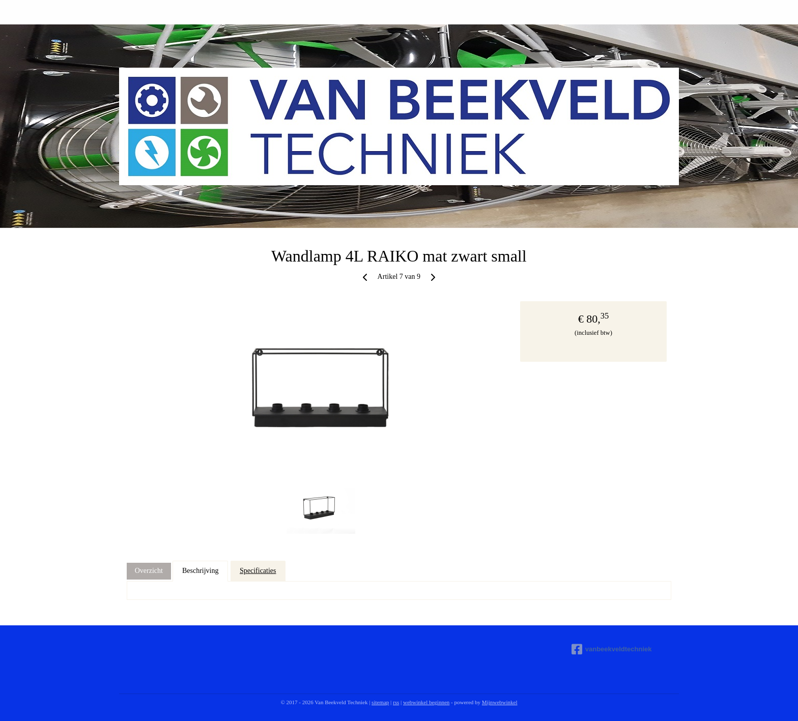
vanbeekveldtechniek (612, 649)
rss (396, 702)
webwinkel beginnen (426, 702)
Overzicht (149, 570)
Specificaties (258, 570)
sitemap (380, 702)
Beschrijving (200, 570)
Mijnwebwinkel (500, 702)
